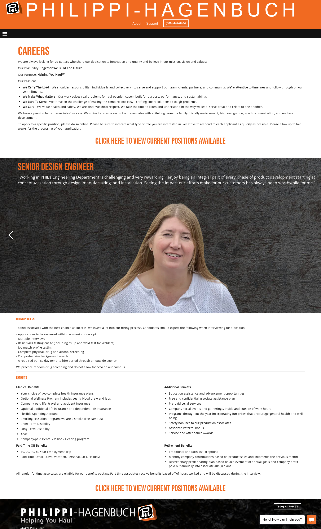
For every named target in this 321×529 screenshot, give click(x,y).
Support (152, 23)
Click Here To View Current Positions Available (160, 141)
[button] (11, 235)
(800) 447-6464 (176, 23)
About (136, 23)
